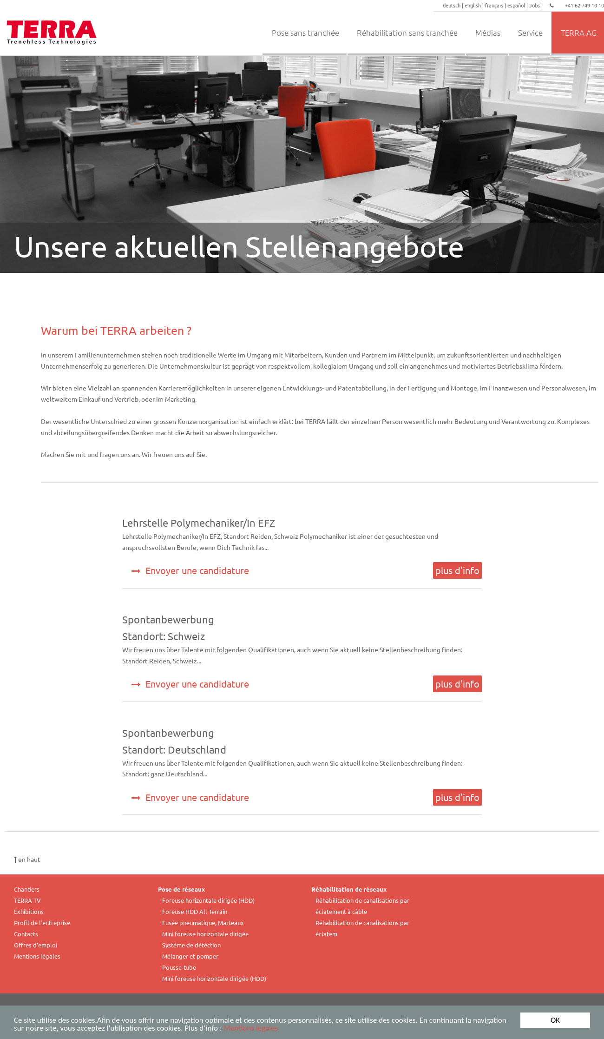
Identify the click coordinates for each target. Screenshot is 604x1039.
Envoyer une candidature (190, 570)
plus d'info (457, 570)
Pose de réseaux (181, 889)
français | (496, 5)
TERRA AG (579, 32)
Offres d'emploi (35, 945)
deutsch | (454, 5)
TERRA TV (27, 900)
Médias (487, 32)
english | (475, 5)
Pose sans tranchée (305, 32)
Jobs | (536, 5)
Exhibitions (29, 911)
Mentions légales (250, 1029)
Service (530, 32)
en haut (27, 859)
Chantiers (26, 889)
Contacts (26, 934)
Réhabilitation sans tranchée (407, 32)
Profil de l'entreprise (42, 922)
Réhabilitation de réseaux (349, 889)
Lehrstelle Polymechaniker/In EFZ (199, 522)
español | (518, 5)
